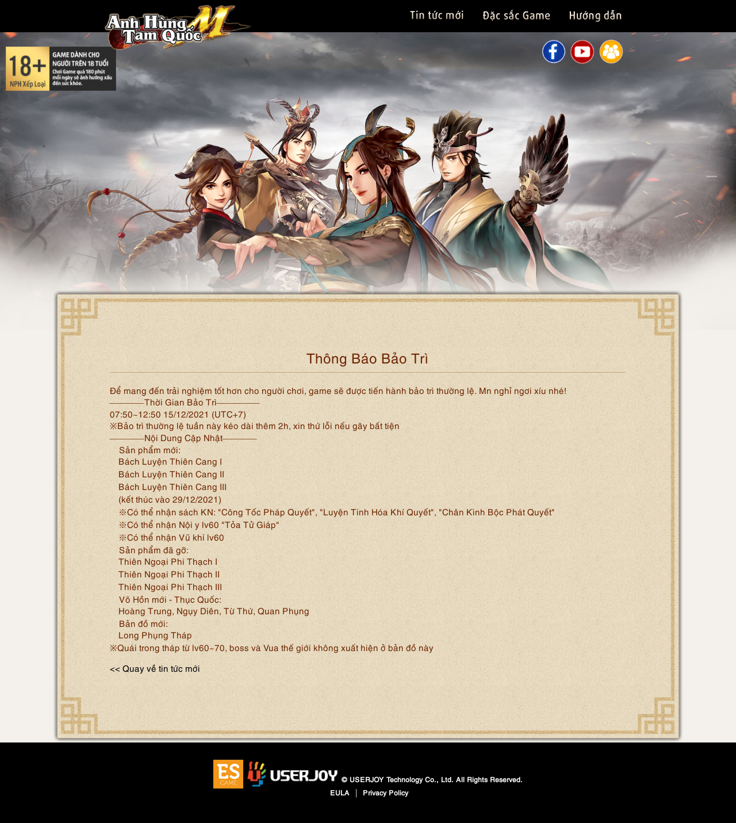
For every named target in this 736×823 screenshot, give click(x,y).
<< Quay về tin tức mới (155, 667)
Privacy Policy (385, 792)
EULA (340, 792)
